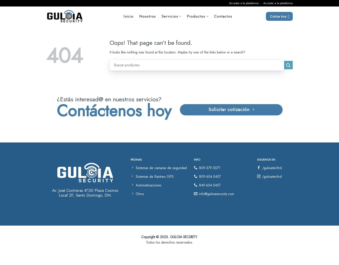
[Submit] (288, 65)
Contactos (223, 16)
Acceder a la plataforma (244, 3)
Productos (197, 16)
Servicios (171, 16)
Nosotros (147, 16)
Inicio (129, 16)
